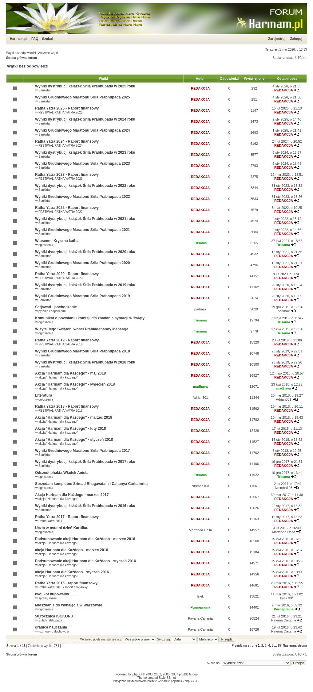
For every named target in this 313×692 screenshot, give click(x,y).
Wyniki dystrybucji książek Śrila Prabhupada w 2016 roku (85, 506)
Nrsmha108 (200, 486)
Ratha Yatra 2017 (50, 521)
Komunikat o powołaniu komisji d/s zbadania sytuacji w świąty (90, 318)
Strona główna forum (21, 58)
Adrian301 (200, 397)
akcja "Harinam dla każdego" (58, 377)
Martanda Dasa (200, 530)
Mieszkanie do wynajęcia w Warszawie (68, 605)
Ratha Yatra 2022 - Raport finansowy (67, 208)
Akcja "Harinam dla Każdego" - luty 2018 (70, 428)
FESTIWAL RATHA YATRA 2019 (60, 344)
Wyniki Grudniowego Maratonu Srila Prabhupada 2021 (82, 230)
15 (279, 645)
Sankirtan (44, 90)
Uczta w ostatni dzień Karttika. (61, 528)
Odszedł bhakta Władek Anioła (62, 473)
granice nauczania (51, 627)
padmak (200, 309)
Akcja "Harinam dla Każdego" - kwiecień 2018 (75, 384)
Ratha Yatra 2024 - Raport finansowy (67, 141)
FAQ (34, 38)
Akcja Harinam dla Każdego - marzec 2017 (72, 495)
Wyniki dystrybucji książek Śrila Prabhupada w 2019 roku (85, 285)
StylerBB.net (167, 677)
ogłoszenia (45, 245)
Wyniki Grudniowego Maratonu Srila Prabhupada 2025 (82, 97)
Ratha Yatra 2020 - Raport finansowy (67, 274)
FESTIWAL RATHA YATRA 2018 (60, 410)
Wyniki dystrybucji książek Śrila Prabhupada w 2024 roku (85, 119)
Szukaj (47, 38)
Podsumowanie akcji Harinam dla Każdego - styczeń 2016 (85, 561)
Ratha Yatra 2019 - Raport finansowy (67, 340)
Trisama (200, 243)
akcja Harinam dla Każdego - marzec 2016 (71, 550)
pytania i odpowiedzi (52, 311)
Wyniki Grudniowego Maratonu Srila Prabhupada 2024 (82, 130)
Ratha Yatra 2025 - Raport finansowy (67, 108)
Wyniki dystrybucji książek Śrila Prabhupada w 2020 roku (85, 252)
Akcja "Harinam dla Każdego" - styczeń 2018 (74, 439)
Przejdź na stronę (244, 645)
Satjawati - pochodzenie (56, 307)
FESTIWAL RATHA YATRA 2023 (60, 178)
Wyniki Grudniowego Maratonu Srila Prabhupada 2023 (82, 163)
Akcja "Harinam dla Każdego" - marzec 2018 (73, 417)
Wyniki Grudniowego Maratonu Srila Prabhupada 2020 (82, 263)
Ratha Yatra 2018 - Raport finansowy (67, 406)
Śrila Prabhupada (50, 620)
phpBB (137, 674)
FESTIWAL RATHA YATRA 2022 (60, 211)
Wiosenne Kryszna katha (56, 241)
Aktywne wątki (47, 53)
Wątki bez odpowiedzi (21, 53)
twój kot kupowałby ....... (56, 594)
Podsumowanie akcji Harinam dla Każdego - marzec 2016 (85, 539)
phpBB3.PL (192, 681)
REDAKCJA (200, 88)
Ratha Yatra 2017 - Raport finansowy (67, 517)
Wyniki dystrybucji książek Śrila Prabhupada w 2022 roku (85, 185)
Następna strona (295, 645)
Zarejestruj (276, 38)
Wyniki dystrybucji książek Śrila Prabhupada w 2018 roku (85, 362)
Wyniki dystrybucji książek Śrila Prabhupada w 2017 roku (85, 461)
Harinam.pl (18, 38)
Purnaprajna (200, 607)
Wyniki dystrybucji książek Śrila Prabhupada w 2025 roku (85, 86)
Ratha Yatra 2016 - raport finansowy (66, 583)
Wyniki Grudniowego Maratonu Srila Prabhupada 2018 (82, 351)
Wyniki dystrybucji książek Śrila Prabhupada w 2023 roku (85, 152)
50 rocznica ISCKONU (54, 616)
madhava (200, 386)
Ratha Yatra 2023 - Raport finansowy (67, 174)
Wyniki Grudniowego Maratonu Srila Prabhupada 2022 (82, 196)
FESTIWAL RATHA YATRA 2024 (60, 145)
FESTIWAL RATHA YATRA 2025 (60, 112)
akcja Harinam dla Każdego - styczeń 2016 (72, 572)
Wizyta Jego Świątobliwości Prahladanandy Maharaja (81, 329)
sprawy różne (47, 598)
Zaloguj (296, 38)
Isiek (200, 596)
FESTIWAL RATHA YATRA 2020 (60, 278)
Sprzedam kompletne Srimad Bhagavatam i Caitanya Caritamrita (91, 484)
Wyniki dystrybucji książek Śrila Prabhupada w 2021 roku (85, 219)
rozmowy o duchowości (54, 631)
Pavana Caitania (200, 618)
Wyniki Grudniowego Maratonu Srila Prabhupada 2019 (82, 296)
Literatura (43, 395)
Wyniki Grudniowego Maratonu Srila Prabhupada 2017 (82, 450)
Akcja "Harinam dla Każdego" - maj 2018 (70, 373)
